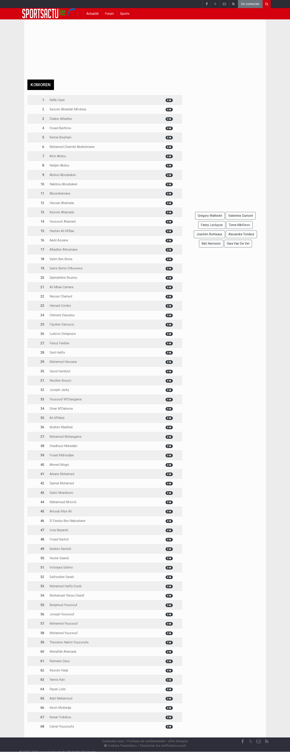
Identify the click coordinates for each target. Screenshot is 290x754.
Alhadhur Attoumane (64, 249)
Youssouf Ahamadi (63, 221)
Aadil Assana (59, 240)
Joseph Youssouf (62, 614)
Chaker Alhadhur (61, 119)
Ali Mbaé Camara (61, 287)
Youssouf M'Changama (66, 399)
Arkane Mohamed (62, 474)
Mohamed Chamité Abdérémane (72, 147)
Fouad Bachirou (60, 128)
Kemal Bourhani (60, 137)
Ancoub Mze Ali (61, 511)
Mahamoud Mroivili (63, 502)
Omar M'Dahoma (61, 409)
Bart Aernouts (211, 243)
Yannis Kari (57, 680)
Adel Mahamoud (61, 698)
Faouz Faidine (59, 343)
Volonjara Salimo (61, 567)
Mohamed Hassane (63, 362)
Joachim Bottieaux (209, 234)
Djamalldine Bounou (63, 278)
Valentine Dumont (240, 216)
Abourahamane (60, 193)
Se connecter (250, 4)
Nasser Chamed (61, 296)
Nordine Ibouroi (60, 380)
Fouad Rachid (59, 539)
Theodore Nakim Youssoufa (69, 642)
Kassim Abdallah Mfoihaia (68, 109)
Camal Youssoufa (62, 726)
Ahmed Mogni (59, 465)
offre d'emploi (178, 741)
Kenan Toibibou (60, 717)
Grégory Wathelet (210, 216)
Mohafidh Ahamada (63, 651)
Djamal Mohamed (62, 483)
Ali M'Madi (57, 418)
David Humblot (60, 371)
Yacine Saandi (59, 558)
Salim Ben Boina (61, 259)
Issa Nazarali (59, 530)
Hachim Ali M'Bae (62, 231)
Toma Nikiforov (239, 225)
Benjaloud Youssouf (63, 605)
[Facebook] (242, 741)
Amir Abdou (58, 156)
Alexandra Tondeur (241, 234)
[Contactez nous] (259, 741)
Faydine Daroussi (62, 324)
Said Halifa (57, 352)
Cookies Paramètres (120, 746)
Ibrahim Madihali (61, 427)
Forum (109, 14)
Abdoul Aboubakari (63, 175)
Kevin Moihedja (60, 708)
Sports (124, 14)
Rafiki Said (57, 100)
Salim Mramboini (61, 493)
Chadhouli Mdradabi (63, 446)
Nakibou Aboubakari (64, 184)
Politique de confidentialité (146, 741)
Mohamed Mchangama (65, 437)
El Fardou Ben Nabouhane (67, 521)
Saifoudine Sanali (62, 577)
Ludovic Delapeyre (63, 334)
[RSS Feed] (267, 741)
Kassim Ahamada (62, 212)
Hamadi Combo (60, 306)
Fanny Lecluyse (212, 225)
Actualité (92, 14)
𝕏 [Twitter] (250, 741)
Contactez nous (113, 741)
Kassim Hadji (59, 670)
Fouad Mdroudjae (62, 455)
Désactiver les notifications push (163, 746)
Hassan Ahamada (62, 203)
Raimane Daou (60, 661)
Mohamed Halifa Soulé (66, 586)
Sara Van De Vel (238, 243)
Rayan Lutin (58, 689)
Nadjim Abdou (59, 165)
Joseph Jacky (59, 390)
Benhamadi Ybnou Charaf (67, 595)
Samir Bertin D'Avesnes (66, 268)
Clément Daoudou (62, 315)
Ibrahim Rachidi (60, 549)
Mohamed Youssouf (64, 623)
